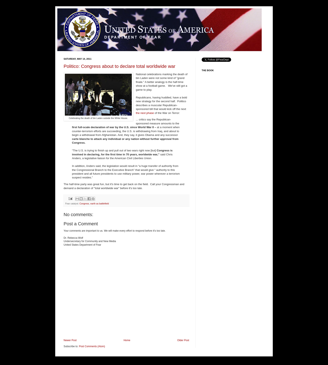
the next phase (145, 113)
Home (127, 340)
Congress (84, 203)
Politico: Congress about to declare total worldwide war (119, 66)
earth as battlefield (99, 203)
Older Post (183, 340)
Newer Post (70, 340)
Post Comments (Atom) (92, 346)
